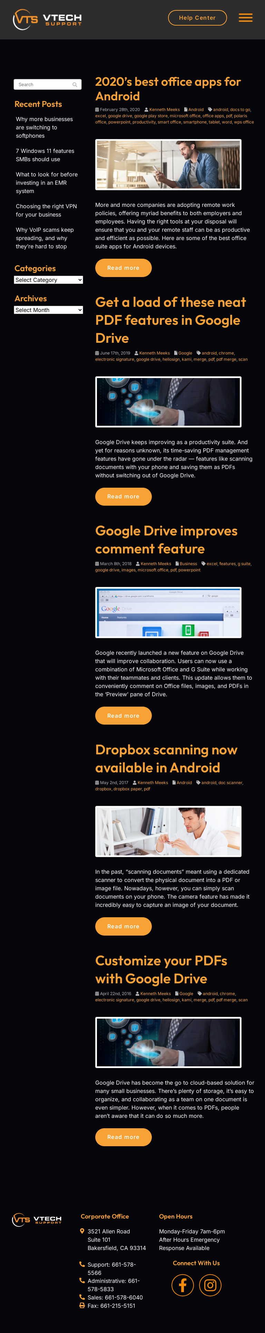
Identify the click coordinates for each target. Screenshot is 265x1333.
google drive (120, 115)
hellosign (171, 359)
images (128, 571)
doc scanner (230, 785)
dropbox (103, 791)
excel (100, 115)
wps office (244, 122)
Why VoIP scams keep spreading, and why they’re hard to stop (45, 238)
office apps (213, 115)
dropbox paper (128, 791)
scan (243, 359)
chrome (226, 353)
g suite (244, 565)
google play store (151, 115)
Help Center (197, 17)
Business (188, 565)
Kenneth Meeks (164, 109)
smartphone (195, 122)
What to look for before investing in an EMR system (47, 182)
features (227, 565)
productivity (144, 122)
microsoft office (185, 115)
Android (196, 109)
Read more (125, 268)
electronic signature (114, 359)
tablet (214, 122)
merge (200, 359)
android (220, 109)
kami (187, 359)
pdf (229, 115)
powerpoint (119, 122)
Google (185, 353)
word (227, 122)
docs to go (240, 109)
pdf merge (226, 359)
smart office (169, 122)
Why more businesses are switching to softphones (44, 127)
